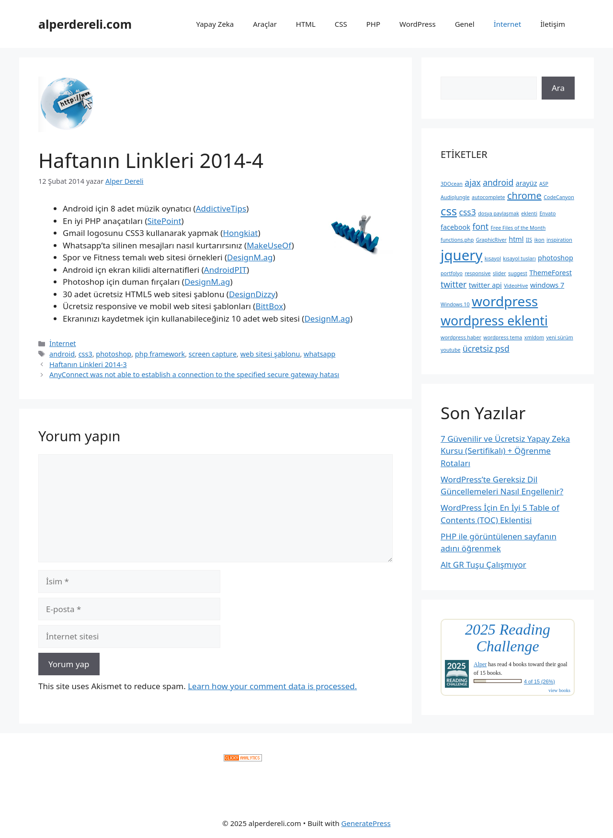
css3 (85, 353)
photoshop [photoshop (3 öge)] (555, 257)
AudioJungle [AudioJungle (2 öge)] (455, 197)
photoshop (113, 353)
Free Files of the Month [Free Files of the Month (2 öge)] (518, 227)
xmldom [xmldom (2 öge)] (534, 337)
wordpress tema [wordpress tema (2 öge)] (502, 337)
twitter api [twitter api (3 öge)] (485, 285)
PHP (373, 24)
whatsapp (319, 353)
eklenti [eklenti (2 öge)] (529, 213)
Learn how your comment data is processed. (272, 686)
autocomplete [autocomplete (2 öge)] (488, 197)
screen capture (213, 353)
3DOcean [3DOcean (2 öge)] (452, 183)
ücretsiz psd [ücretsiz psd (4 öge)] (486, 348)
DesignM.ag (249, 257)
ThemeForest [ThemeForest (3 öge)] (550, 272)
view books (559, 690)
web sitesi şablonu (270, 353)
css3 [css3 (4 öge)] (467, 212)
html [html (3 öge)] (516, 239)
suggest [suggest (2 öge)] (517, 273)
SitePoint (164, 220)
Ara (558, 87)
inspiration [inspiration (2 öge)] (559, 239)
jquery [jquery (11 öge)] (461, 255)
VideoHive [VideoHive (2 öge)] (516, 285)
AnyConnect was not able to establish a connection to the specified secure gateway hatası (194, 374)
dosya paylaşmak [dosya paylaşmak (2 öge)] (498, 213)
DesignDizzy (252, 294)
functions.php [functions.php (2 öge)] (457, 239)
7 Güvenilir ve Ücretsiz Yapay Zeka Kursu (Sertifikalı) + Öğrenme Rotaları (505, 451)
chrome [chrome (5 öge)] (524, 195)
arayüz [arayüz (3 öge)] (526, 183)
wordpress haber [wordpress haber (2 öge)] (461, 337)
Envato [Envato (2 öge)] (547, 213)
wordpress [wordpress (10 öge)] (505, 301)
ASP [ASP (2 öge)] (543, 183)
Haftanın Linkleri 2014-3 (88, 364)
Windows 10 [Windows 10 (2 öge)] (455, 304)
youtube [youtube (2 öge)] (450, 349)
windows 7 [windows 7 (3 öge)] (547, 285)
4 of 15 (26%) (539, 681)
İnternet (508, 24)
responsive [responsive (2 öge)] (477, 273)
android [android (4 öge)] (498, 182)
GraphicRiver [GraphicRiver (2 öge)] (491, 239)
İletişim (552, 24)
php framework (160, 353)
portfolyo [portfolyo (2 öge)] (452, 273)
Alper (480, 664)
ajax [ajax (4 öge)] (472, 182)
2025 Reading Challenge (507, 638)
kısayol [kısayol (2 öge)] (493, 258)
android (62, 353)
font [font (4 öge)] (480, 226)
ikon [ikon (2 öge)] (539, 239)
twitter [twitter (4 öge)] (453, 284)
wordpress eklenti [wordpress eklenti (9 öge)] (494, 320)
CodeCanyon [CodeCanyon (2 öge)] (559, 197)
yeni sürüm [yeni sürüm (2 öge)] (559, 337)
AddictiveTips (221, 208)
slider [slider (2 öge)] (499, 273)
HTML (306, 24)
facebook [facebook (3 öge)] (455, 227)
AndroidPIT (225, 269)
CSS (341, 24)
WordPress (417, 24)
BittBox (269, 306)
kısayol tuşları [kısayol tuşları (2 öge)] (519, 258)
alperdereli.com (85, 24)
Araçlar (265, 24)
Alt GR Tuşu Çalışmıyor (483, 564)
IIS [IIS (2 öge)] (529, 239)
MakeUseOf (269, 245)
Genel (465, 24)
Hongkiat (240, 232)
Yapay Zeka (215, 24)
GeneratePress (366, 823)
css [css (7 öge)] (449, 211)
